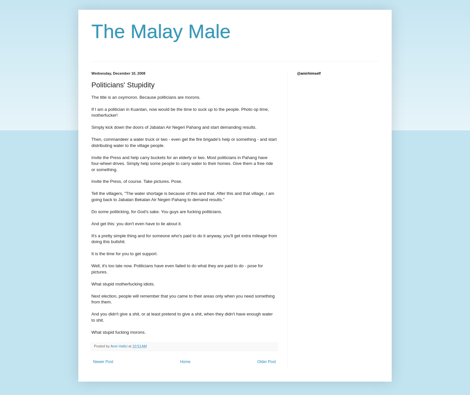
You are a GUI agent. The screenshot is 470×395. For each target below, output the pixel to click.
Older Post (266, 361)
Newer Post (103, 361)
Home (185, 361)
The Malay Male (161, 31)
